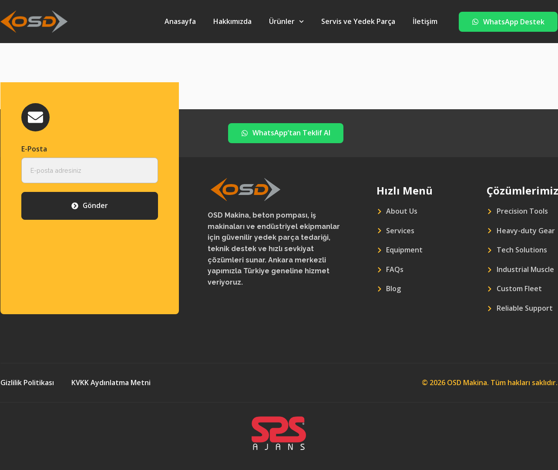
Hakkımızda (232, 21)
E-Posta (34, 149)
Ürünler (286, 21)
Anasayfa (180, 21)
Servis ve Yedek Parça (358, 21)
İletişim (425, 21)
